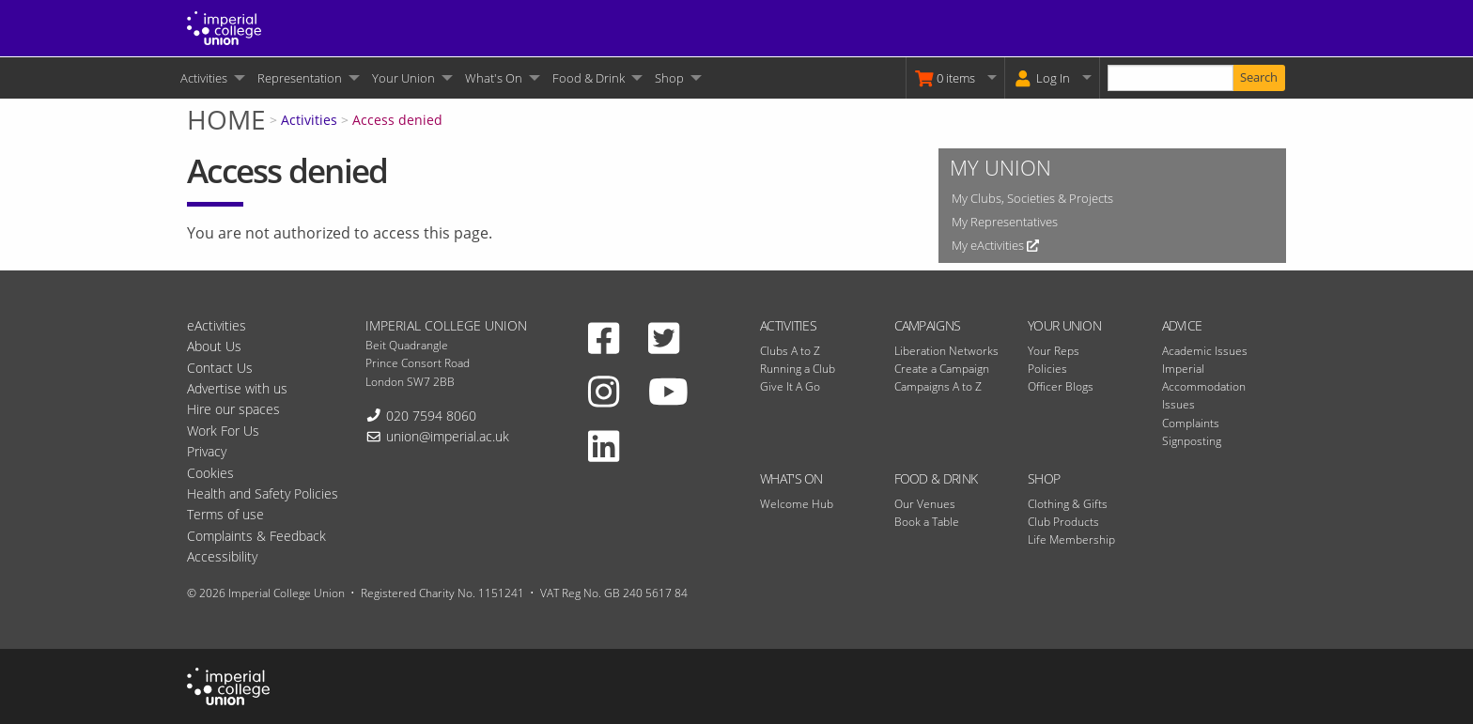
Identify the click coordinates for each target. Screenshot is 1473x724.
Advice (1182, 325)
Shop (669, 77)
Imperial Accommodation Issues (1204, 386)
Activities (203, 77)
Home (226, 119)
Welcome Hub (796, 504)
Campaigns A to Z (938, 386)
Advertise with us (237, 388)
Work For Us (223, 430)
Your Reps (1053, 351)
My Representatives (1005, 221)
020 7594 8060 (431, 415)
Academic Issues (1205, 351)
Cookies (210, 473)
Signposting (1191, 441)
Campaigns (927, 325)
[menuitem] (211, 78)
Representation (299, 77)
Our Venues (924, 504)
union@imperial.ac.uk (447, 436)
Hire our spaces (233, 409)
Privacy (206, 451)
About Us (214, 346)
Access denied (397, 120)
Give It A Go (790, 386)
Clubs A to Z (790, 351)
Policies (1047, 369)
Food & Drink (588, 77)
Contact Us (220, 368)
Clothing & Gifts (1068, 504)
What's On (493, 77)
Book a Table (926, 522)
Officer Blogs (1060, 386)
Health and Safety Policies (262, 493)
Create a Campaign (941, 369)
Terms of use (225, 514)
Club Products (1063, 522)
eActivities (216, 325)
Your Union (403, 77)
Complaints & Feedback (256, 536)
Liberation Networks (946, 351)
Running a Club (797, 369)
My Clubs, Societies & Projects (1032, 198)
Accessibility (222, 556)
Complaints (1190, 423)
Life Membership (1071, 539)
